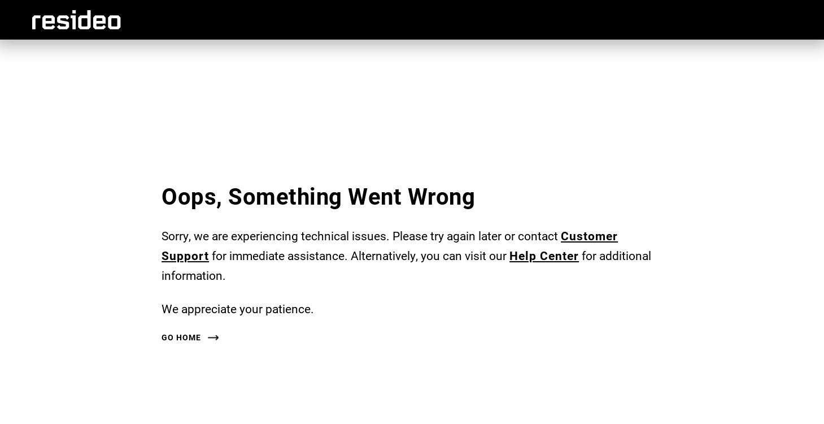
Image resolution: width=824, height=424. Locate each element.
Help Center (544, 255)
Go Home (181, 337)
